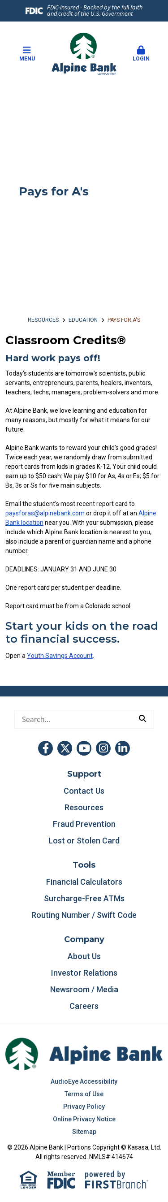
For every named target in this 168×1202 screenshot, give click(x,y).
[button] (141, 54)
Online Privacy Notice (84, 1119)
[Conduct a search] (73, 719)
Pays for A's (124, 320)
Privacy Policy (84, 1106)
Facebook (45, 748)
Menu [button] (27, 54)
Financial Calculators (84, 881)
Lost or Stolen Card (84, 840)
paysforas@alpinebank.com (45, 513)
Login (141, 54)
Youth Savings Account (60, 655)
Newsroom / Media (84, 989)
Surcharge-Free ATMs (84, 898)
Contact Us (84, 791)
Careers (84, 1006)
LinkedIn (122, 748)
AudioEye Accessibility (84, 1081)
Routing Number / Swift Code (84, 915)
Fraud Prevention (84, 824)
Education (83, 320)
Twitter (64, 748)
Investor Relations (84, 972)
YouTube (84, 748)
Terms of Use (84, 1094)
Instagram (103, 748)
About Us (84, 956)
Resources (43, 320)
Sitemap (84, 1131)
